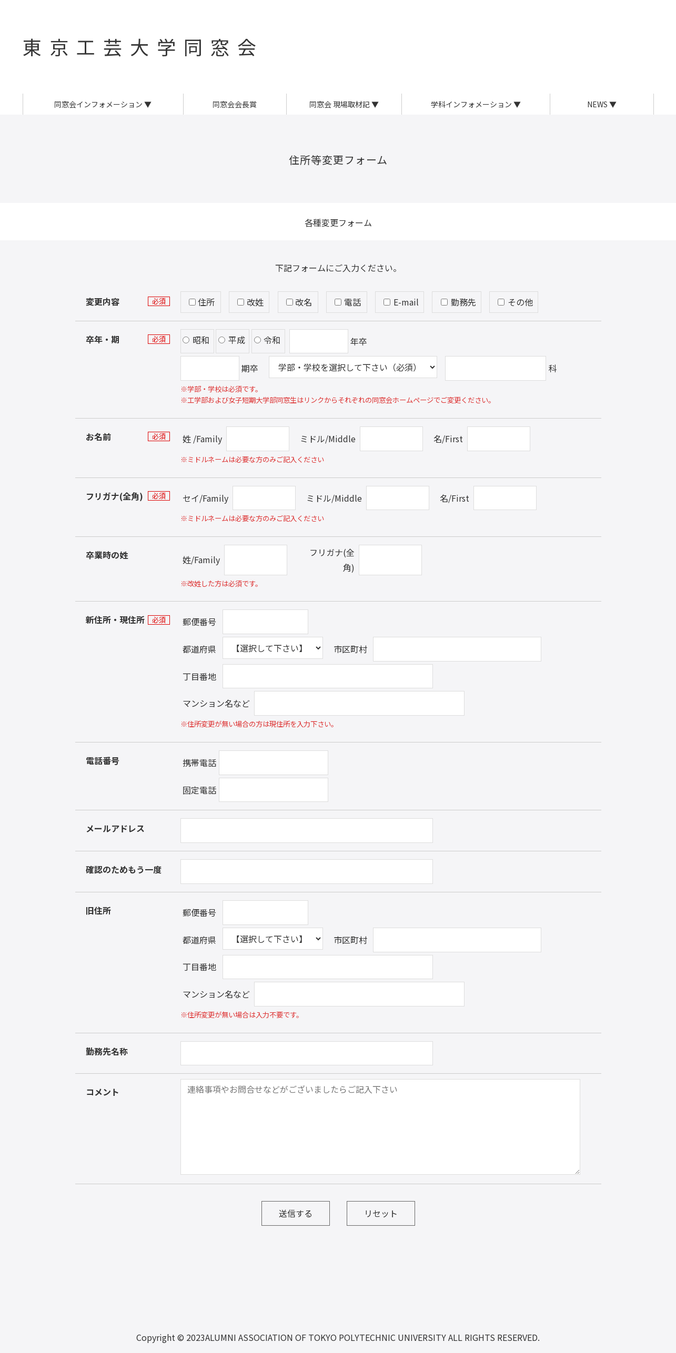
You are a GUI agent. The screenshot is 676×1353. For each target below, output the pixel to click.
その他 (515, 302)
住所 (202, 302)
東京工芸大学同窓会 (143, 46)
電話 (348, 302)
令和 (267, 339)
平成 (231, 339)
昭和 (196, 339)
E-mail (401, 302)
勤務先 (458, 302)
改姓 (250, 302)
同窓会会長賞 (235, 104)
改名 (299, 302)
